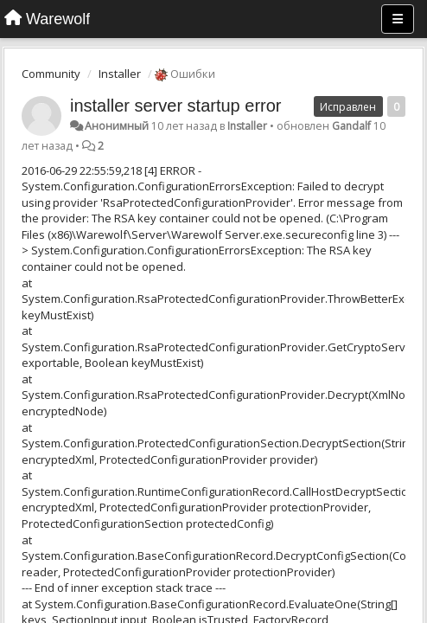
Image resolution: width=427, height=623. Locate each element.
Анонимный (117, 126)
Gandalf (351, 126)
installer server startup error (176, 105)
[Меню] (397, 19)
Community (51, 73)
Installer (120, 73)
